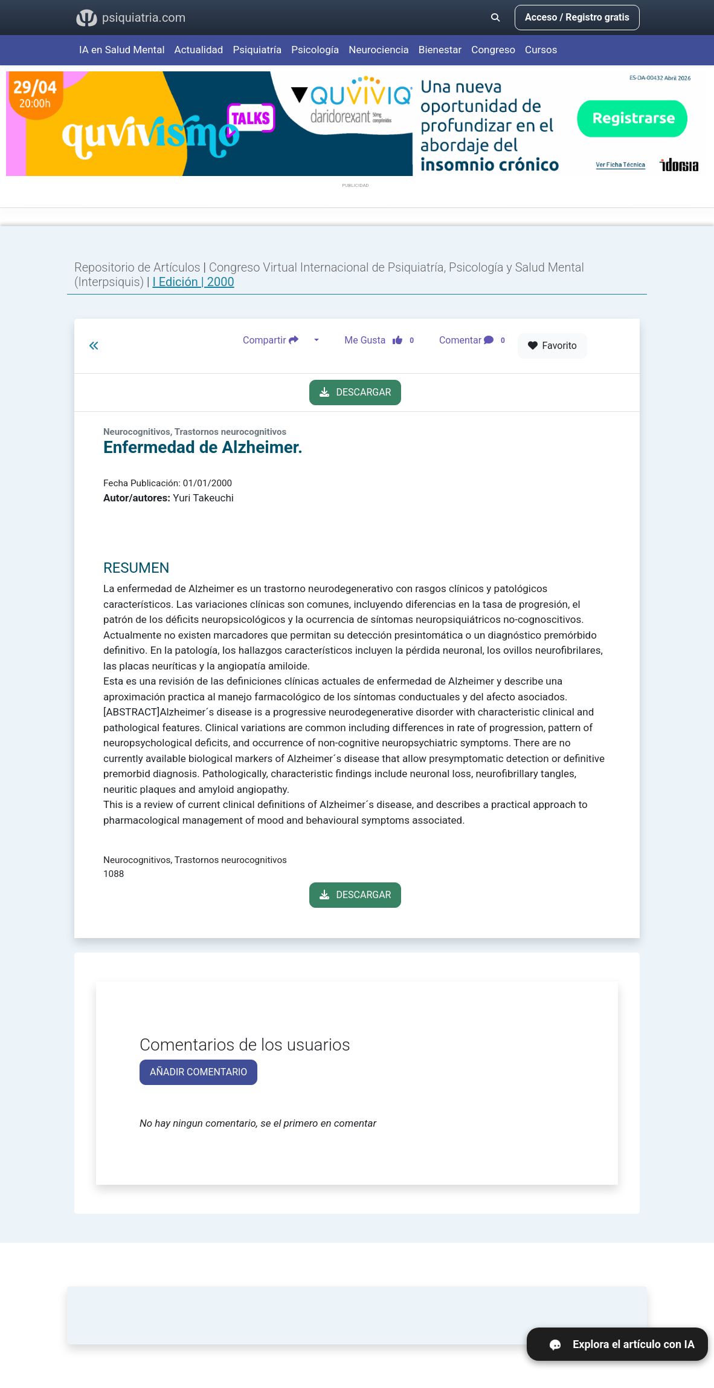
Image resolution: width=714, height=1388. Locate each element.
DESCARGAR (355, 392)
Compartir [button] (277, 340)
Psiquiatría (257, 50)
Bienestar (440, 50)
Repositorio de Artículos (137, 267)
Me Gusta (382, 340)
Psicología (315, 50)
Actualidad (199, 50)
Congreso (493, 50)
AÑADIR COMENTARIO (198, 1072)
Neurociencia (379, 50)
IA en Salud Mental (122, 50)
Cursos (541, 50)
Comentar (474, 340)
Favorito (552, 345)
